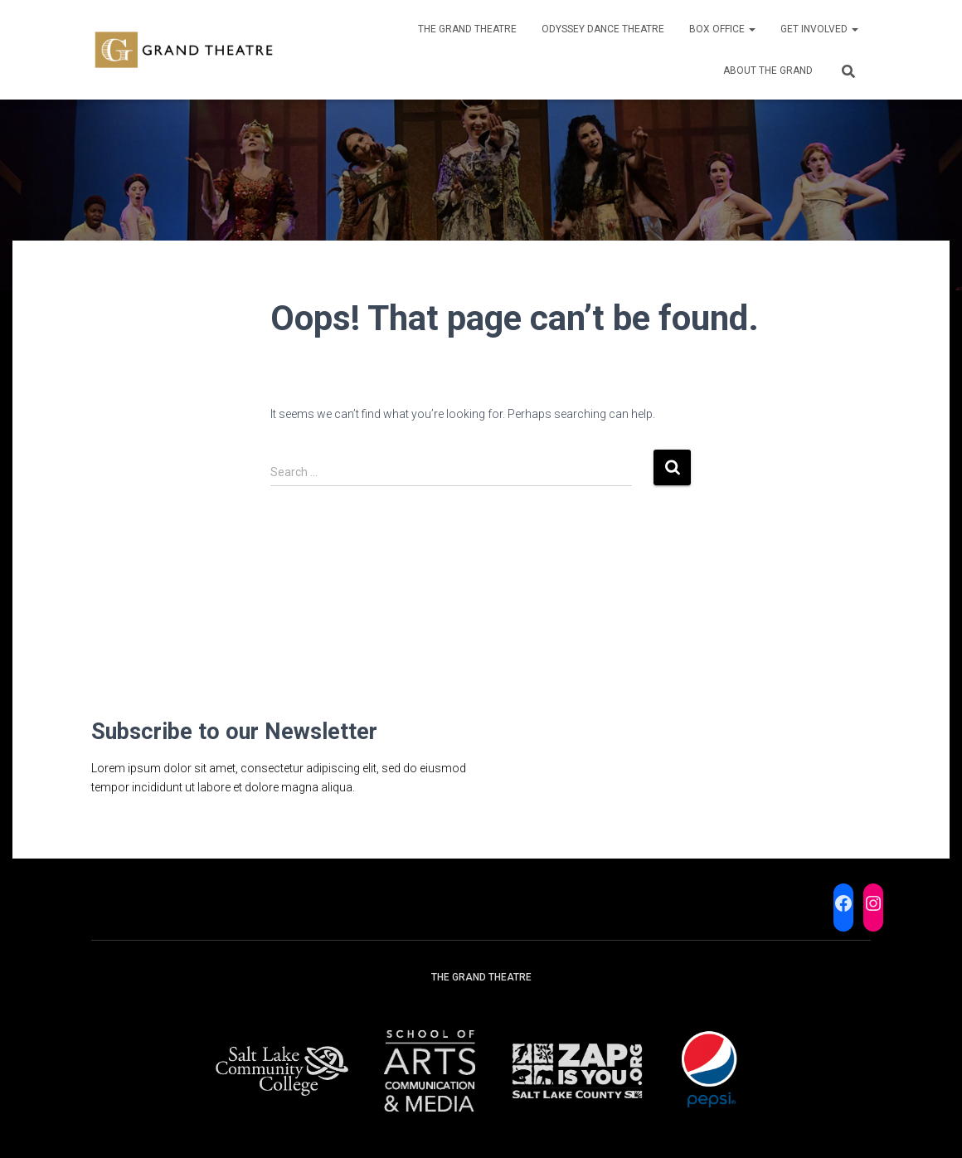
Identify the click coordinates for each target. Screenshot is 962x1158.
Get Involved (819, 29)
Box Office (722, 29)
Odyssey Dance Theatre (603, 29)
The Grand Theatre (467, 29)
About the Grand (768, 70)
